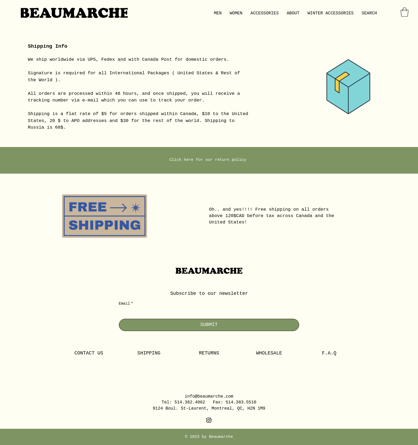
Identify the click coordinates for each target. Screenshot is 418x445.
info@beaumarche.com (209, 396)
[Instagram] (209, 420)
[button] (404, 12)
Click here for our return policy (208, 160)
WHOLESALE (269, 353)
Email (126, 304)
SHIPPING (148, 353)
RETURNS (209, 353)
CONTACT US (88, 353)
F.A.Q (329, 353)
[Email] (207, 314)
